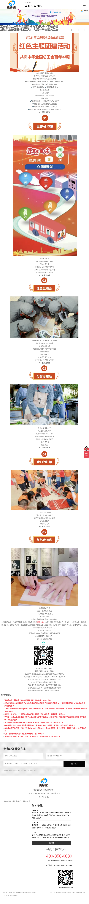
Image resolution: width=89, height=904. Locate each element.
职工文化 (40, 622)
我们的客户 (17, 801)
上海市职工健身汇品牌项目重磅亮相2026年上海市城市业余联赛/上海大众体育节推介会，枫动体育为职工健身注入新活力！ (51, 814)
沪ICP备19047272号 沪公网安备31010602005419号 (67, 893)
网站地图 (26, 801)
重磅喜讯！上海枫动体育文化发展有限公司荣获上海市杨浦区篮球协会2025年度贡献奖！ (51, 825)
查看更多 (51, 843)
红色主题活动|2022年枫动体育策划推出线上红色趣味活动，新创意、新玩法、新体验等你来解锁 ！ (39, 725)
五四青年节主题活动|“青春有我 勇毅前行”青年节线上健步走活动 (27, 700)
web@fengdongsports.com (63, 865)
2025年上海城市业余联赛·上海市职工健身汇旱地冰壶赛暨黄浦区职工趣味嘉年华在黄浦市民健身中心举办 (51, 835)
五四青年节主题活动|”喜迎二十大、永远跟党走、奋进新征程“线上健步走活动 (32, 736)
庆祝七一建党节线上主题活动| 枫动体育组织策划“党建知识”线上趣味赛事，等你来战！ (35, 714)
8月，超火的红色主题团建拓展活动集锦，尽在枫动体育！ (25, 734)
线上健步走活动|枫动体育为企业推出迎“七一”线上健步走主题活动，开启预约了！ (33, 722)
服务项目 (7, 801)
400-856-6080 (34, 6)
